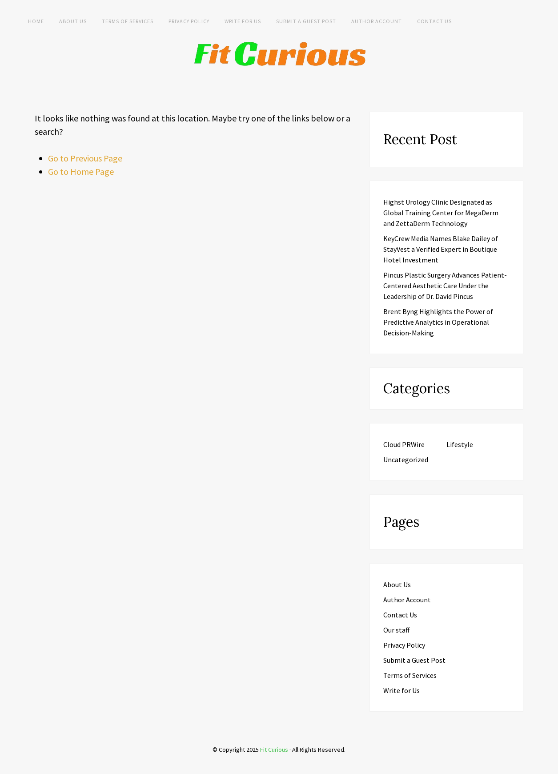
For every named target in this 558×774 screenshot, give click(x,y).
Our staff (396, 629)
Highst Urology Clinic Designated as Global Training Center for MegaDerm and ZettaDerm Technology (440, 213)
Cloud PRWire (404, 444)
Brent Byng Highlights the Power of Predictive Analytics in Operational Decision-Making (438, 322)
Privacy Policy (189, 21)
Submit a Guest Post (306, 21)
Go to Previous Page (85, 158)
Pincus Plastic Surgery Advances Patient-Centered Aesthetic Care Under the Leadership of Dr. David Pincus (445, 285)
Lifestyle (459, 444)
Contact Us (434, 21)
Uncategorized (405, 459)
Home (36, 21)
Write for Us (243, 21)
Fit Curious (274, 750)
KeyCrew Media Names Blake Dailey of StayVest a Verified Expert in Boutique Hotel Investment (440, 249)
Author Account (376, 21)
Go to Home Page (81, 171)
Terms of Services (127, 21)
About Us (73, 21)
